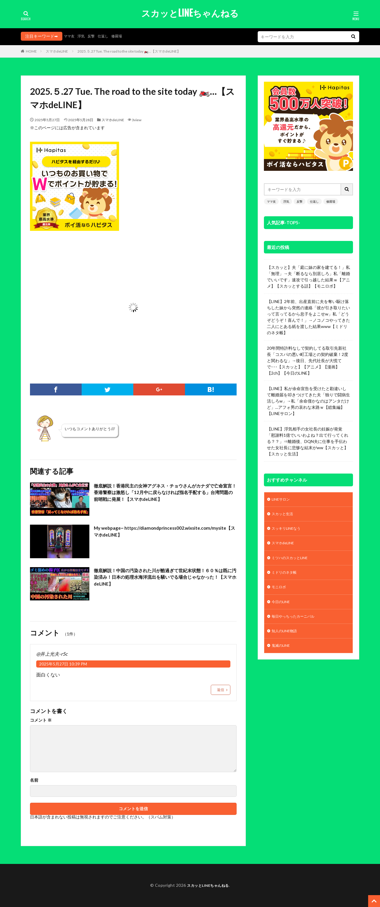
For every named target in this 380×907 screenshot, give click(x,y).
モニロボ (280, 592)
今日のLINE (282, 608)
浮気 (83, 36)
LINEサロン (282, 499)
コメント (41, 720)
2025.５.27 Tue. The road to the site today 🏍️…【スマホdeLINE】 (128, 51)
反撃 (95, 36)
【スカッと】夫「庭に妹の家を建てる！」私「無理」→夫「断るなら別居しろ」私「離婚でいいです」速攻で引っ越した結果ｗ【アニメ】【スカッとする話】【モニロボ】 (308, 276)
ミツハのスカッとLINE (293, 561)
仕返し (108, 36)
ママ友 (70, 36)
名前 (34, 780)
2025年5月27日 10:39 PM (63, 663)
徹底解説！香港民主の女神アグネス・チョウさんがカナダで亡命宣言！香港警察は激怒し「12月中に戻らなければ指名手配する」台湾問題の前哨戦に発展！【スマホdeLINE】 (164, 494)
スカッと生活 (284, 515)
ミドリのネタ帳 (286, 577)
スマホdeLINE (57, 51)
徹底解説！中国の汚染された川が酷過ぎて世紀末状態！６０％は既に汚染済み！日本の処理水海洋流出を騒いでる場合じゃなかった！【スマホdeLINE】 (163, 579)
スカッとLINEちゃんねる (190, 13)
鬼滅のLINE (282, 654)
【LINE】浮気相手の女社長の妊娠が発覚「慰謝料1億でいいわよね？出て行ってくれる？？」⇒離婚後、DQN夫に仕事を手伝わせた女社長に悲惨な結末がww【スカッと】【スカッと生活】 (307, 441)
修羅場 (123, 36)
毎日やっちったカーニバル (297, 623)
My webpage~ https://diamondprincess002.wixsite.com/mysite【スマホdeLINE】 (162, 536)
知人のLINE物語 (286, 638)
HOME (31, 51)
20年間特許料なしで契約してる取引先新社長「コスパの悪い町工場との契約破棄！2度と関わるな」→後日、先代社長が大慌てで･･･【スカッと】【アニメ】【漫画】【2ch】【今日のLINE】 (307, 361)
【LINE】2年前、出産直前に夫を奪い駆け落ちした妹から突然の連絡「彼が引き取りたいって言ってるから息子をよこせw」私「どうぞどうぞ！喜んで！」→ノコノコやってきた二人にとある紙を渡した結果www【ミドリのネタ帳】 (308, 317)
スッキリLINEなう (288, 530)
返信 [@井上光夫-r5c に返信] (220, 689)
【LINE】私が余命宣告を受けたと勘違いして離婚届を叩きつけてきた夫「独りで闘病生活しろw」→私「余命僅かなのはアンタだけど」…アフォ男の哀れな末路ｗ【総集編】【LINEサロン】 (308, 401)
